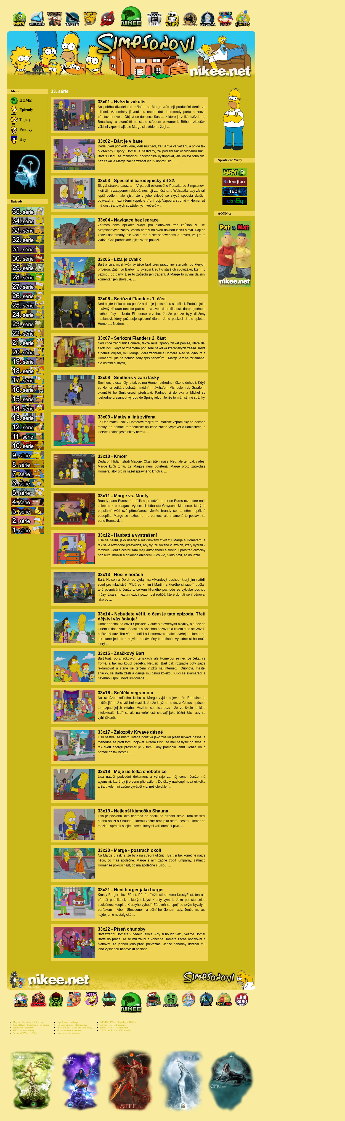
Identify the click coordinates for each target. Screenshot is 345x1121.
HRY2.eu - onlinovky (23, 1030)
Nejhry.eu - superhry (23, 1027)
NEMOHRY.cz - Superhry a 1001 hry (119, 1022)
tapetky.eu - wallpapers (68, 1022)
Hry (18, 139)
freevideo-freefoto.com (68, 1033)
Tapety (20, 120)
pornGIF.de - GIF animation (114, 1027)
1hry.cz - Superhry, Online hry (28, 1022)
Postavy (21, 130)
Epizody (21, 110)
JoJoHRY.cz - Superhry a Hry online (31, 1024)
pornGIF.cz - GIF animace (113, 1024)
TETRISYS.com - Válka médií (115, 1030)
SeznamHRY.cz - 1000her (26, 1033)
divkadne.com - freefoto (69, 1030)
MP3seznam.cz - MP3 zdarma (72, 1024)
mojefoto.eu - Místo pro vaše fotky (74, 1027)
